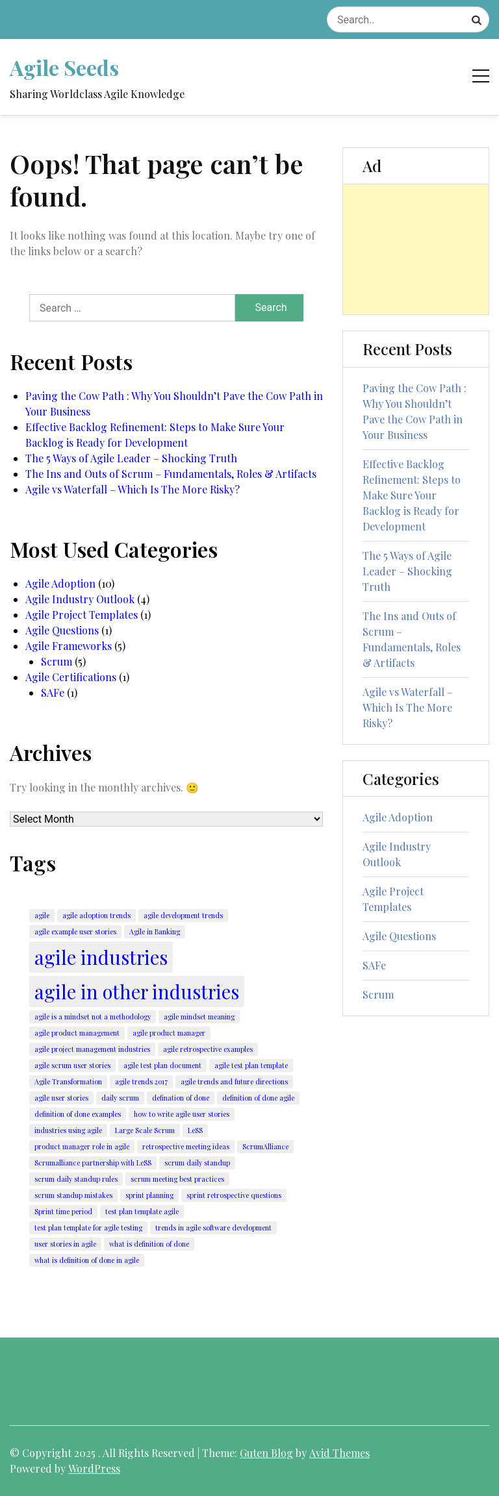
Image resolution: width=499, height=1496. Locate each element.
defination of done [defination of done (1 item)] (180, 1098)
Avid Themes (339, 1453)
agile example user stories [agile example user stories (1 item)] (75, 931)
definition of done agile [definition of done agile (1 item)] (258, 1098)
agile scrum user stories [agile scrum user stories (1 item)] (72, 1065)
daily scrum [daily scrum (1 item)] (120, 1098)
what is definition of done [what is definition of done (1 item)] (149, 1244)
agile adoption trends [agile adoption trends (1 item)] (96, 915)
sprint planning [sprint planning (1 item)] (149, 1195)
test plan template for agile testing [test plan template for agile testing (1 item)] (88, 1227)
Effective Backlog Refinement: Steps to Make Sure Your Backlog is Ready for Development (155, 434)
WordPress (94, 1468)
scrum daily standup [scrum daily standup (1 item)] (197, 1162)
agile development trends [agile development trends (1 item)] (183, 915)
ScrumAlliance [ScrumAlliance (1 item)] (265, 1146)
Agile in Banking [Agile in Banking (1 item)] (154, 931)
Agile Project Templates (81, 614)
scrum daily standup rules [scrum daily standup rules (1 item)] (76, 1179)
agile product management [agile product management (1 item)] (77, 1033)
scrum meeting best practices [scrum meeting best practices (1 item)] (177, 1179)
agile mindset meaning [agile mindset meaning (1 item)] (199, 1016)
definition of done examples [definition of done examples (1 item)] (77, 1114)
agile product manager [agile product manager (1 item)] (169, 1033)
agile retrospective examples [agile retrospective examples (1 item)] (208, 1049)
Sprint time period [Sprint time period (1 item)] (63, 1211)
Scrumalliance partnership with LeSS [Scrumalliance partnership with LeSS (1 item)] (92, 1162)
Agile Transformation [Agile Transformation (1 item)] (68, 1081)
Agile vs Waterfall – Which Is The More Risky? (132, 489)
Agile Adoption (60, 583)
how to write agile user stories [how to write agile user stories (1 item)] (181, 1114)
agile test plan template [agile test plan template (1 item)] (251, 1065)
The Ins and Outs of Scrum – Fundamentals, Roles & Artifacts (170, 473)
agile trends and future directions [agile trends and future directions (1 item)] (234, 1081)
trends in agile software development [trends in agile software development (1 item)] (213, 1227)
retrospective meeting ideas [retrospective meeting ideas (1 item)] (185, 1146)
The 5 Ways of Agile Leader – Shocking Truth (131, 458)
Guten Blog (266, 1453)
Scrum (56, 661)
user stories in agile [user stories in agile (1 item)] (65, 1244)
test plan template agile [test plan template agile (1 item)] (142, 1211)
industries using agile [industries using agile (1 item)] (68, 1130)
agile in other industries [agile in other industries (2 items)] (136, 991)
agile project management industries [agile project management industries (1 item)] (92, 1049)
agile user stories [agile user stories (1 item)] (61, 1098)
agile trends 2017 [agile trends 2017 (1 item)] (141, 1081)
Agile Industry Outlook (79, 599)
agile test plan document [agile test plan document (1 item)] (162, 1065)
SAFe (52, 692)
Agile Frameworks (68, 646)
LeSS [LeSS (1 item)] (195, 1130)
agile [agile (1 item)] (41, 915)
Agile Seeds (64, 67)
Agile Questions (62, 630)
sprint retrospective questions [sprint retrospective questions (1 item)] (233, 1195)
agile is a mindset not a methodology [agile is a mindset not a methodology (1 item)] (92, 1016)
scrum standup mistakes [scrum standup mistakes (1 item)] (73, 1195)
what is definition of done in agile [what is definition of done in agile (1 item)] (86, 1260)
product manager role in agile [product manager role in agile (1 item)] (81, 1146)
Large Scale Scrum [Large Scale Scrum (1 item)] (145, 1130)
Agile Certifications (70, 677)
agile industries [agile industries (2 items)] (101, 956)
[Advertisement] (416, 249)
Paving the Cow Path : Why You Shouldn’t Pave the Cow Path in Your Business (174, 403)
